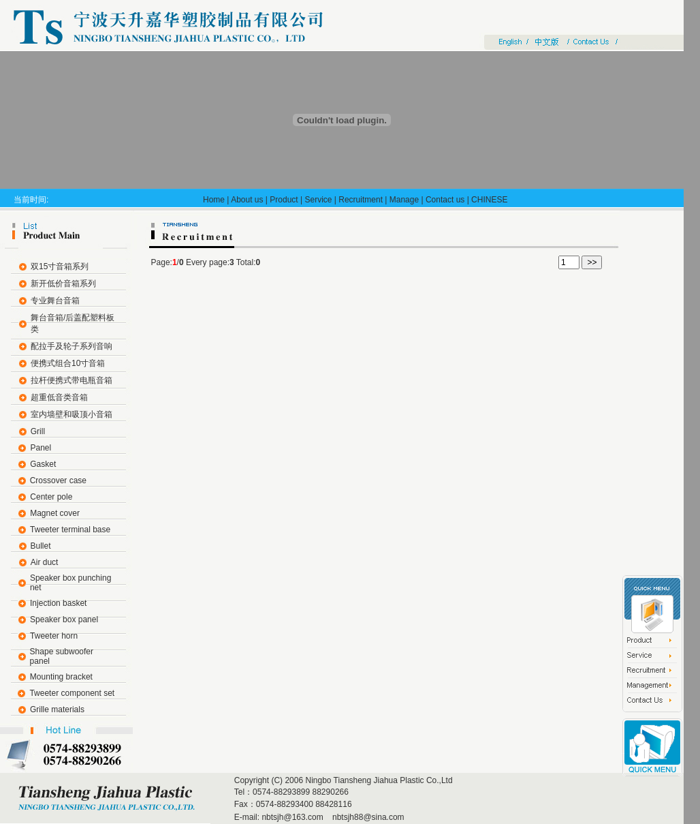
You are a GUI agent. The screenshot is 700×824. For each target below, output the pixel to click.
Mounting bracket (61, 677)
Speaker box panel (64, 619)
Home (214, 199)
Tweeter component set (71, 693)
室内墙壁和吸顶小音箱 (71, 414)
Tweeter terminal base (70, 529)
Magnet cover (55, 513)
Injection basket (58, 603)
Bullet (41, 546)
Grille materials (57, 709)
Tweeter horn (54, 636)
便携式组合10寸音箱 (68, 363)
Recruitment (360, 199)
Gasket (43, 464)
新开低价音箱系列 (63, 283)
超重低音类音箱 (59, 397)
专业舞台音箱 (55, 300)
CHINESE (489, 199)
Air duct (45, 562)
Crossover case (58, 480)
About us (247, 199)
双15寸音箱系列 (60, 266)
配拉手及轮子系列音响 (71, 346)
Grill (38, 431)
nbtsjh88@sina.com (367, 817)
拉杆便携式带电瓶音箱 (71, 380)
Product (284, 199)
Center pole (51, 497)
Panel (40, 448)
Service (318, 199)
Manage (404, 199)
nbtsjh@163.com (292, 817)
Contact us (445, 199)
